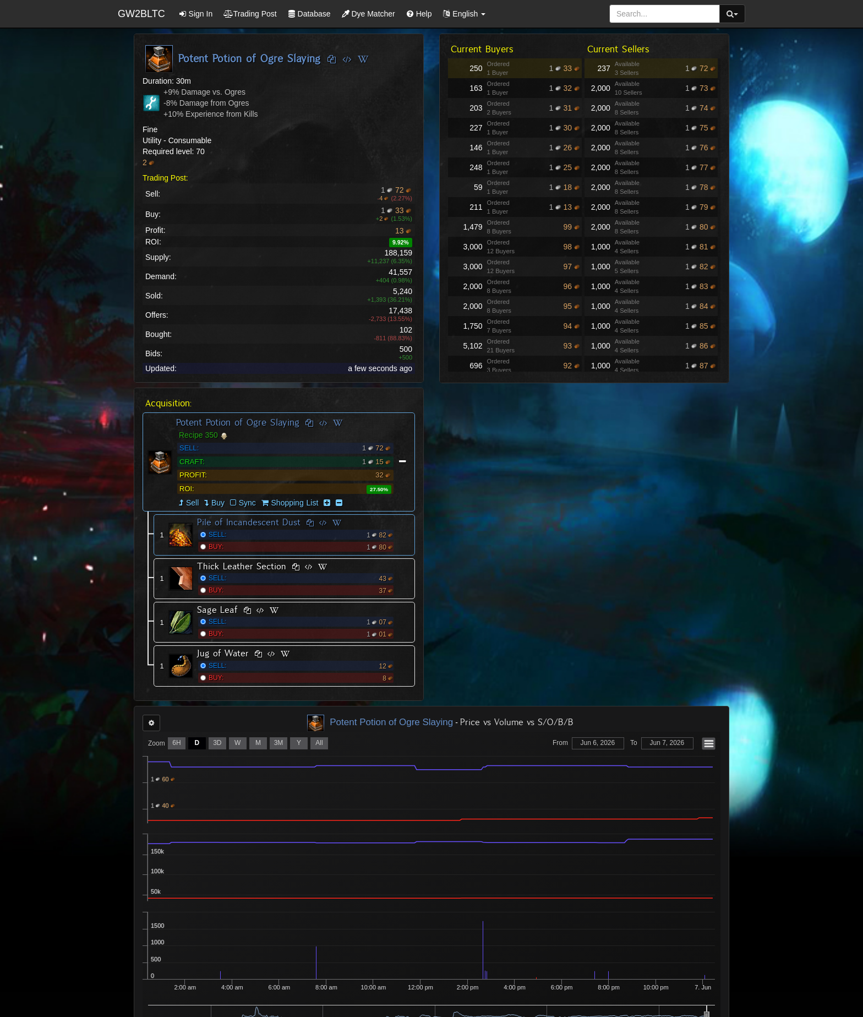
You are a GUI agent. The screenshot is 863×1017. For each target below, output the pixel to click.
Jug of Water (223, 653)
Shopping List (295, 502)
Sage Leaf (217, 610)
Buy (218, 502)
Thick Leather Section (241, 566)
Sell (192, 502)
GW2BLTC (141, 13)
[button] (464, 14)
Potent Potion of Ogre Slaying (237, 422)
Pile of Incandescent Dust (249, 522)
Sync (243, 502)
